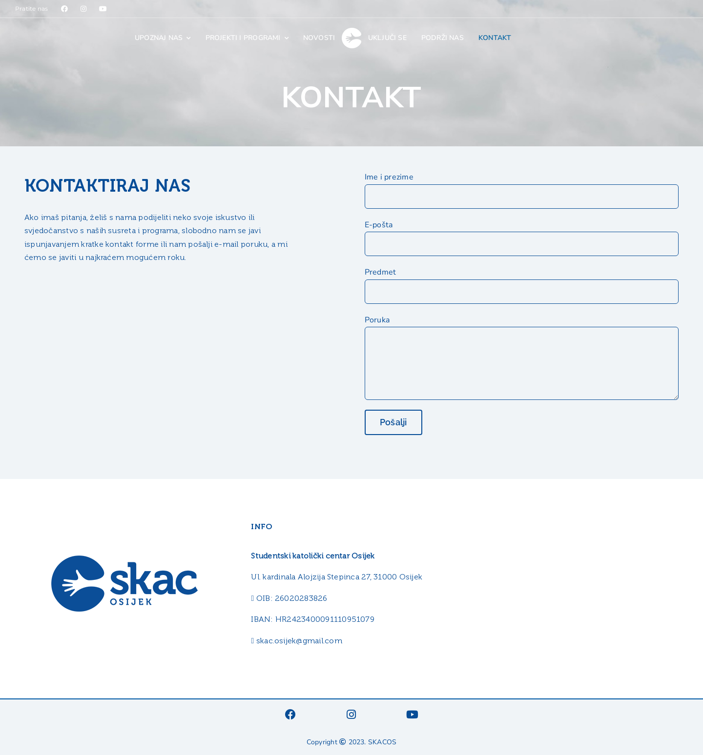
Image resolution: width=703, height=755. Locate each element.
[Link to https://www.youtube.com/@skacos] (103, 8)
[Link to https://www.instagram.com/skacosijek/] (83, 8)
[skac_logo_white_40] (351, 31)
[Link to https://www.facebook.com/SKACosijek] (64, 8)
